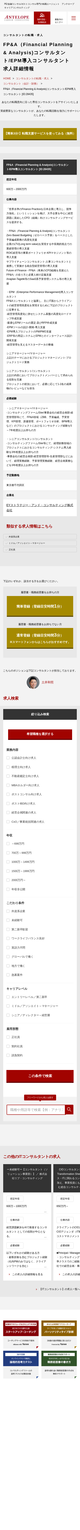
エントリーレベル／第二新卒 (29, 997)
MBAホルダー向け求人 (25, 785)
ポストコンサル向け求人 (27, 794)
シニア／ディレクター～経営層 (31, 1015)
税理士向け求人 (21, 767)
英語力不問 (18, 947)
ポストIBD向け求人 (23, 803)
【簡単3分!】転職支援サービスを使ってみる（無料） (40, 133)
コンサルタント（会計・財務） (21, 83)
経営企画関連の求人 (24, 812)
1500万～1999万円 (23, 871)
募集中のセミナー (59, 20)
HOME (7, 78)
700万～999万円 (22, 852)
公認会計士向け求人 (24, 757)
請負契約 (17, 1055)
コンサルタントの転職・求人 (32, 78)
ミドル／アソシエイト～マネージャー (35, 1006)
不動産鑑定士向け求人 (25, 776)
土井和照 (48, 682)
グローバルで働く (22, 956)
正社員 (16, 1037)
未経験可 (17, 920)
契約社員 (17, 1046)
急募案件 (17, 974)
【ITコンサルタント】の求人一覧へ (59, 1289)
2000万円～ (19, 880)
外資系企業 (18, 911)
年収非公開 (18, 889)
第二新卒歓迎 (20, 929)
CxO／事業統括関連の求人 (28, 821)
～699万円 (18, 843)
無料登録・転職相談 (42, 20)
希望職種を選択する (40, 734)
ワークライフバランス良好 (28, 938)
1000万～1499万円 (23, 861)
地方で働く (18, 965)
